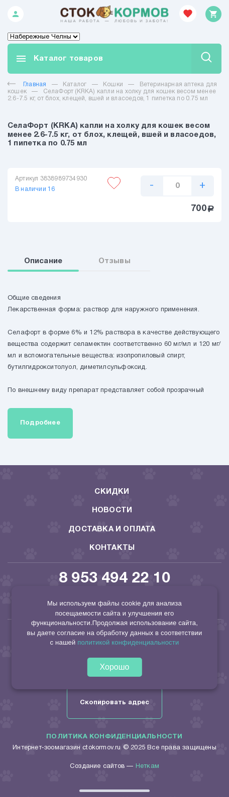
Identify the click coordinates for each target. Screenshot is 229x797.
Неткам (147, 766)
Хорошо (115, 667)
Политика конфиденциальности (114, 737)
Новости (112, 510)
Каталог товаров (59, 59)
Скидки (111, 491)
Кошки (113, 84)
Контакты (112, 547)
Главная (27, 84)
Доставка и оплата (111, 529)
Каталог (74, 84)
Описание (43, 261)
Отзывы (114, 261)
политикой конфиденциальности (128, 642)
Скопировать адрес (114, 703)
